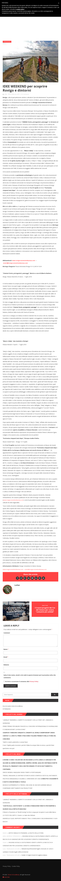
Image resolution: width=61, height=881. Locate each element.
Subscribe (6, 877)
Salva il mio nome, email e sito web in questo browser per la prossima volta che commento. (30, 676)
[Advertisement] (30, 25)
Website (6, 665)
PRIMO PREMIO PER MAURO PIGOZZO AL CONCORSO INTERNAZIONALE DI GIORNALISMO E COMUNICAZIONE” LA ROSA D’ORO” (30, 727)
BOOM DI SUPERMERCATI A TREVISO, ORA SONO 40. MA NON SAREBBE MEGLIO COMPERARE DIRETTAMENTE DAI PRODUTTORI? (27, 786)
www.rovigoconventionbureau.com (13, 500)
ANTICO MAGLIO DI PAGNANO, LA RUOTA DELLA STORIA (26, 833)
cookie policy (20, 9)
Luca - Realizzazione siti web (11, 849)
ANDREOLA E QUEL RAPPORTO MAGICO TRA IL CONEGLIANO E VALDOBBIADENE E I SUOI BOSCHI (30, 820)
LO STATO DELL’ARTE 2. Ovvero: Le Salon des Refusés (19, 815)
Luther (5, 94)
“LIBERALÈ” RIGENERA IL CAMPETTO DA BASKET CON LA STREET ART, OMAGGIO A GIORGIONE (28, 721)
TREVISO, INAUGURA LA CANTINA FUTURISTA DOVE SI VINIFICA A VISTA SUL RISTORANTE (30, 775)
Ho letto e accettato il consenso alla (17, 681)
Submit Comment (10, 686)
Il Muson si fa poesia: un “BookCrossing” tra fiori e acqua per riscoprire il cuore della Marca (29, 812)
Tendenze (7, 41)
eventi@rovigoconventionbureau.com (36, 569)
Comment (7, 633)
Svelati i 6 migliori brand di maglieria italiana (34, 855)
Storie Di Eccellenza (13, 874)
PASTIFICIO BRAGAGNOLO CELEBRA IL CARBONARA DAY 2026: (30, 780)
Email (6, 657)
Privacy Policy (33, 681)
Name (6, 649)
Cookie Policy (16, 866)
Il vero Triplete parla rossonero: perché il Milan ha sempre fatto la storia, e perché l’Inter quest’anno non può (28, 746)
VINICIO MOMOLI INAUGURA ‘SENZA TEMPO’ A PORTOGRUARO (22, 772)
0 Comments (25, 94)
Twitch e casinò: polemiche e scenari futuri (15, 742)
